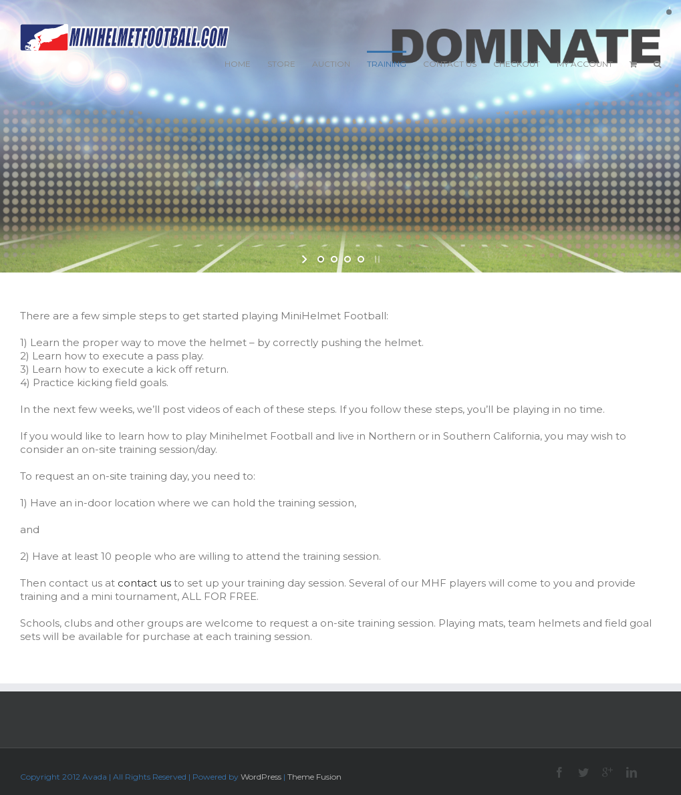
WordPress (261, 777)
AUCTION (331, 64)
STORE (281, 64)
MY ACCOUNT (585, 64)
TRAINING (386, 64)
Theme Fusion (314, 777)
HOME (238, 64)
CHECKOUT (516, 64)
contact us (144, 583)
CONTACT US (449, 64)
